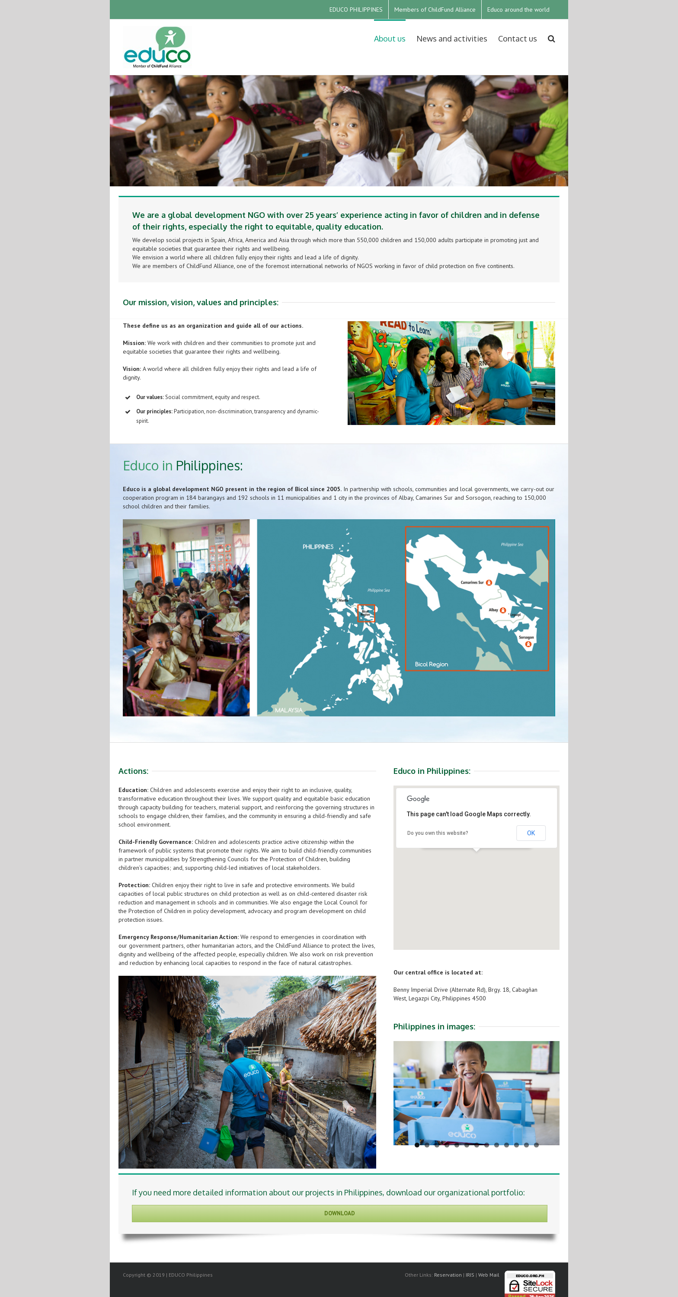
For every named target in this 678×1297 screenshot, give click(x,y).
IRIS (470, 1274)
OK (531, 833)
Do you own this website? (437, 833)
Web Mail (488, 1274)
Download (339, 1213)
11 (516, 1145)
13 (536, 1145)
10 (506, 1145)
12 (526, 1145)
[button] (476, 860)
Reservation (448, 1274)
